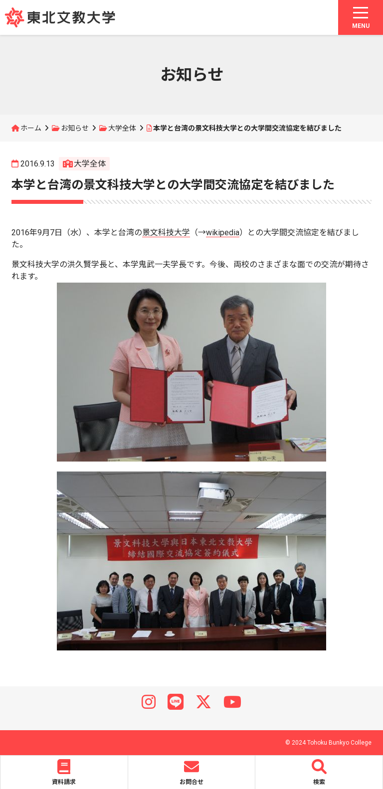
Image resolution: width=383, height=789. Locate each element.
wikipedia (222, 232)
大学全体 (122, 128)
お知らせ (75, 128)
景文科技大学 (166, 232)
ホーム (30, 128)
